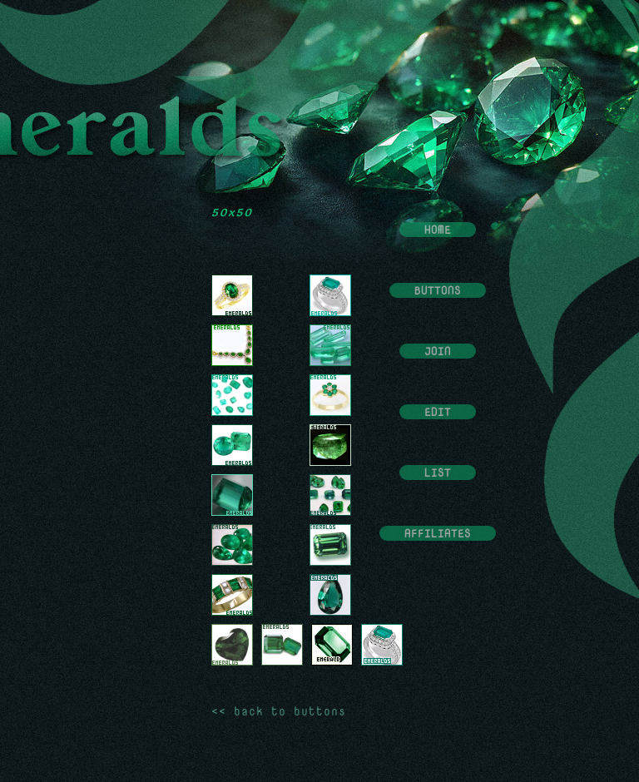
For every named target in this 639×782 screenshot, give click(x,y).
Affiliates (437, 533)
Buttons (437, 290)
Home (437, 229)
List (437, 472)
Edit (437, 411)
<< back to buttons (278, 711)
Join (437, 351)
